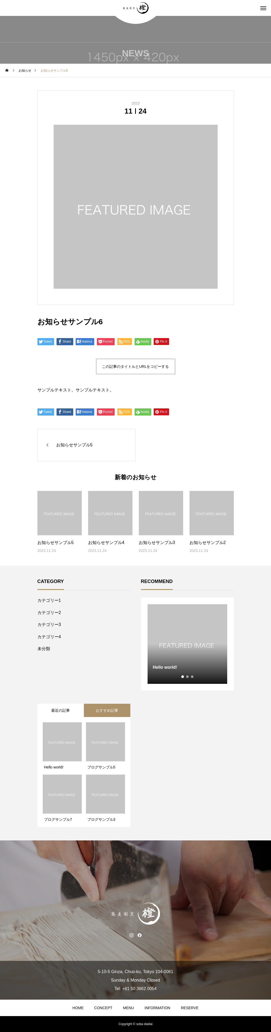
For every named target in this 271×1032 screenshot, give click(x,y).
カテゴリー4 (49, 636)
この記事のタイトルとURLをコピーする (135, 366)
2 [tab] (187, 676)
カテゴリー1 (49, 600)
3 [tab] (192, 676)
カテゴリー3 (49, 624)
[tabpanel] (187, 644)
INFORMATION (157, 1008)
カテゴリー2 (49, 612)
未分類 (43, 648)
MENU (128, 1008)
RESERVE (190, 1008)
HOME (78, 1008)
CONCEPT (103, 1008)
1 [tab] (182, 676)
